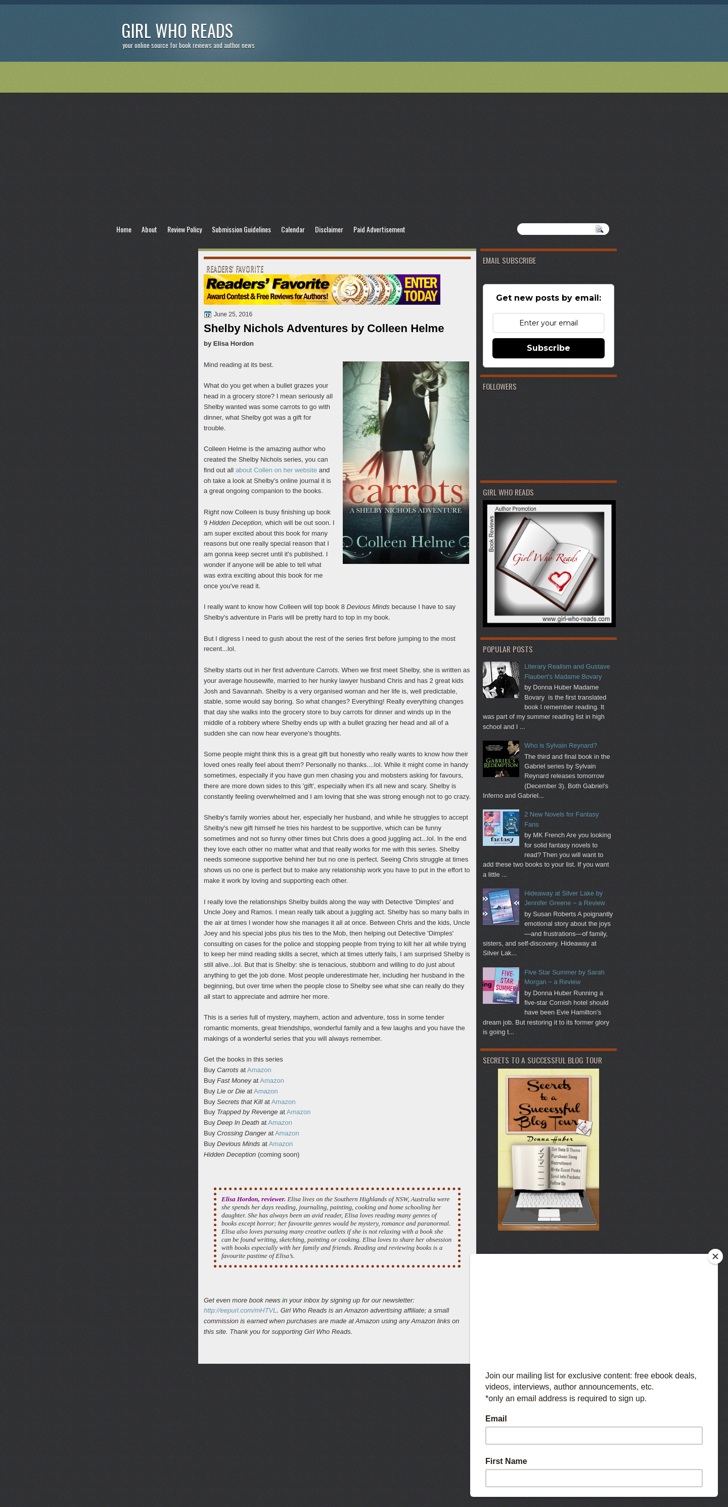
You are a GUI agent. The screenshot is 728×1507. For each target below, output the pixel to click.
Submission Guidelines (241, 229)
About (149, 229)
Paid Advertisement (379, 229)
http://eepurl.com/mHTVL (240, 1310)
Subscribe (548, 348)
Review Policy (184, 229)
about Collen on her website (276, 470)
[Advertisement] (364, 142)
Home (123, 229)
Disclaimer (329, 229)
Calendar (293, 229)
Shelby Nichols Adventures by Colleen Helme (324, 328)
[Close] (715, 1256)
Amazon (259, 1070)
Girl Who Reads (177, 30)
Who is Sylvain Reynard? (560, 745)
